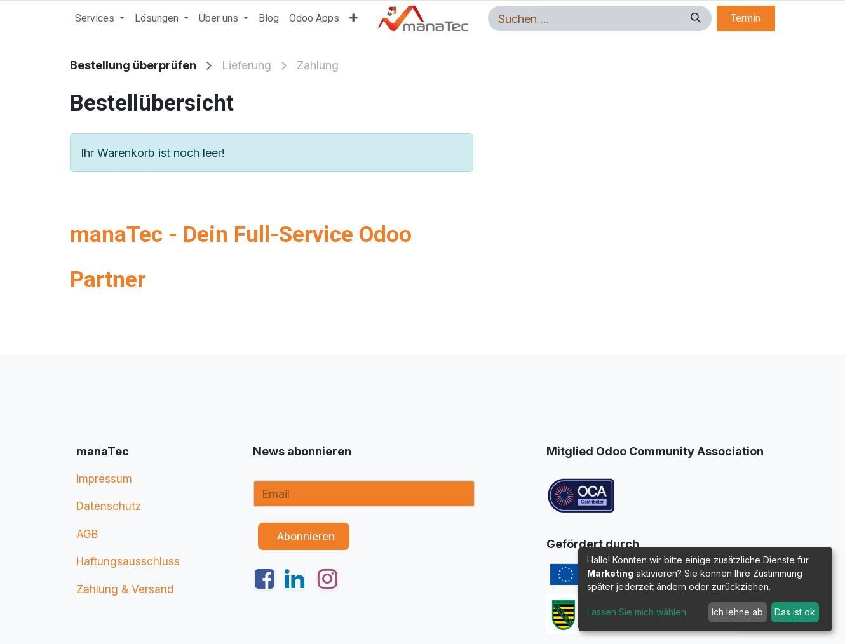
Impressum (104, 479)
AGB (87, 534)
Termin (745, 18)
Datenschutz (108, 506)
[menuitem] (100, 18)
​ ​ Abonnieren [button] (303, 536)
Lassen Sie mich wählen (636, 612)
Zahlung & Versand (124, 589)
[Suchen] (694, 18)
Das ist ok (794, 612)
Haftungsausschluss (128, 561)
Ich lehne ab (737, 612)
